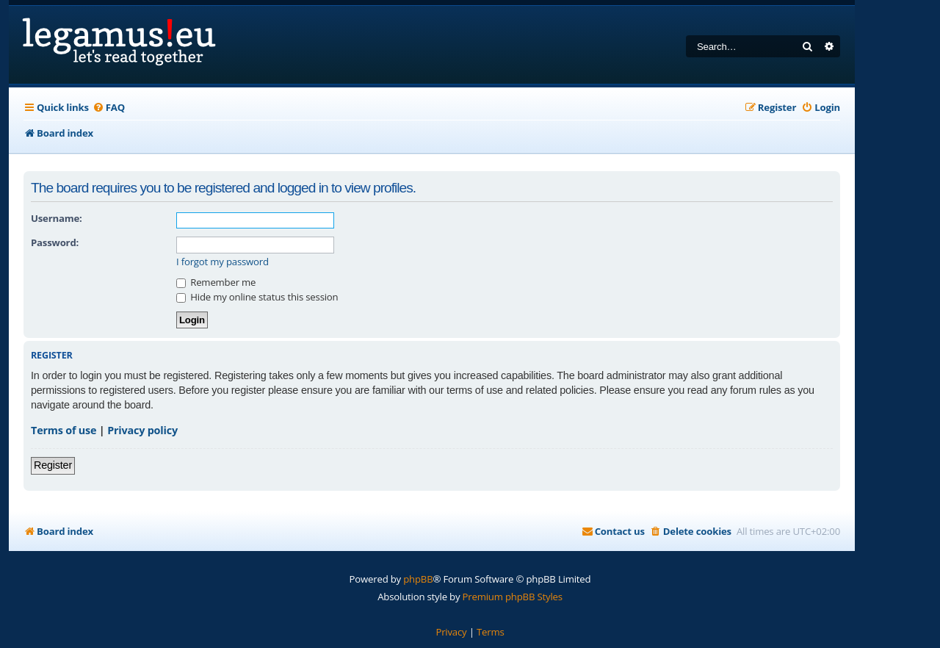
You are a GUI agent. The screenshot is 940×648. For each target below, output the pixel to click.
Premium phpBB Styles (513, 596)
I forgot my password (222, 262)
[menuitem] (109, 107)
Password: (55, 242)
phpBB (418, 579)
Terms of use (63, 430)
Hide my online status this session (257, 296)
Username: (56, 218)
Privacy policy (142, 430)
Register (53, 465)
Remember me (216, 282)
